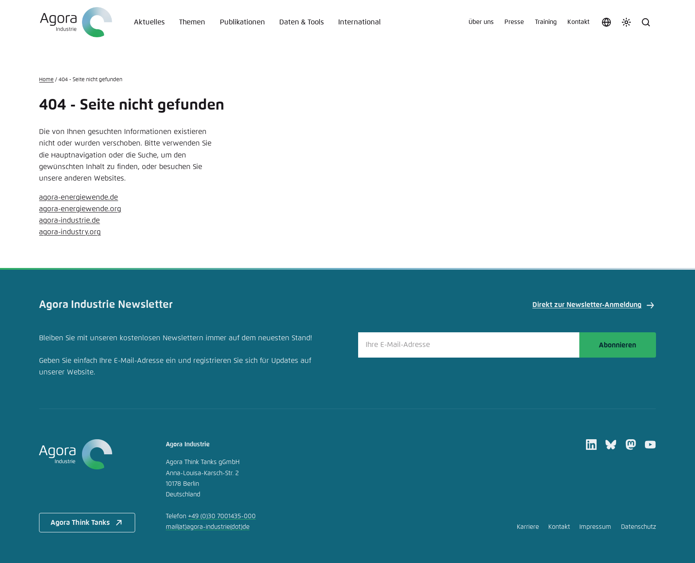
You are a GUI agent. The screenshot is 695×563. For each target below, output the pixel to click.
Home (46, 80)
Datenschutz (638, 527)
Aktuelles (149, 22)
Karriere (528, 527)
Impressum (595, 527)
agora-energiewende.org (80, 209)
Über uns (481, 22)
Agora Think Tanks (87, 522)
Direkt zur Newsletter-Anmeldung (594, 305)
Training (546, 22)
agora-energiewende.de (78, 197)
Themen (192, 22)
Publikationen (242, 22)
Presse (514, 22)
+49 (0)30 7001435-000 (222, 516)
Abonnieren (617, 345)
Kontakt (578, 22)
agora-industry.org (70, 232)
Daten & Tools (301, 22)
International (359, 22)
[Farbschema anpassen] (626, 22)
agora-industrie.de (69, 220)
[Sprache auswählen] (606, 22)
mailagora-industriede (208, 527)
